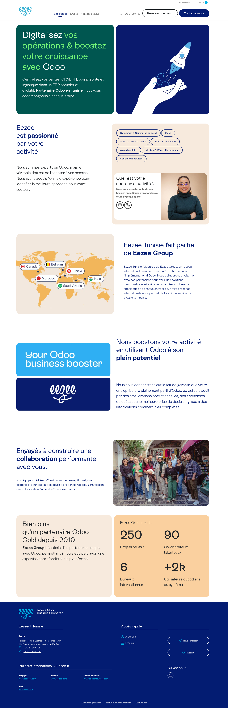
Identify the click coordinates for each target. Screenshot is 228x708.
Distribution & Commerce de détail (143, 133)
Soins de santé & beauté (137, 143)
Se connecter (184, 3)
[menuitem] (60, 14)
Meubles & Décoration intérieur (172, 152)
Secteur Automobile (176, 143)
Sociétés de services (134, 161)
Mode (180, 133)
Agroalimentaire (131, 152)
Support (188, 651)
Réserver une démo (160, 13)
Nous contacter (188, 641)
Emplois (203, 2)
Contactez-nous (194, 13)
